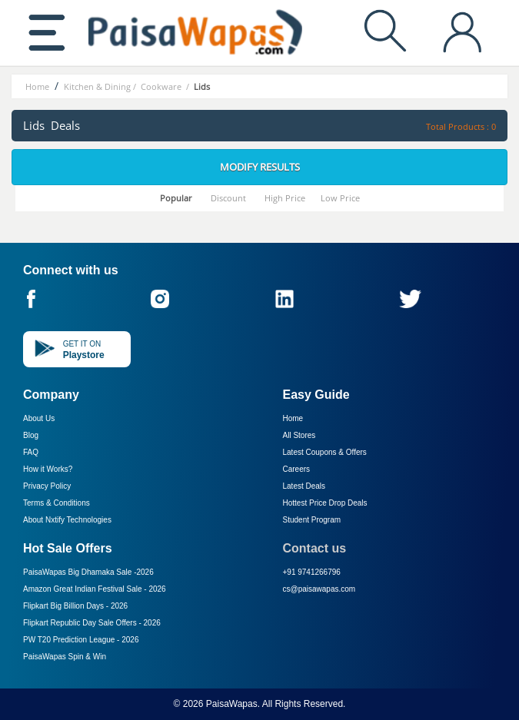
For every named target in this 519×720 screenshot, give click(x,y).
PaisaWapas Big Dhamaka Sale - (88, 572)
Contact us (315, 548)
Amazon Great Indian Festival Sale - (94, 589)
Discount (228, 198)
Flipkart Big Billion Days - (75, 606)
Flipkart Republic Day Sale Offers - (92, 623)
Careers (297, 469)
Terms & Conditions (56, 503)
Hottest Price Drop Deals (325, 503)
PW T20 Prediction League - (80, 639)
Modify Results (260, 167)
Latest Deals (304, 486)
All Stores (299, 435)
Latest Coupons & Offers (325, 452)
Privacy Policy (47, 486)
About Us (39, 418)
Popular (176, 198)
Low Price (340, 198)
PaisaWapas (232, 703)
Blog (30, 435)
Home (293, 418)
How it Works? (47, 469)
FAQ (30, 452)
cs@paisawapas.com (319, 589)
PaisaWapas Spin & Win (64, 656)
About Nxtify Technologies (67, 520)
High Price (284, 198)
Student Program (312, 520)
